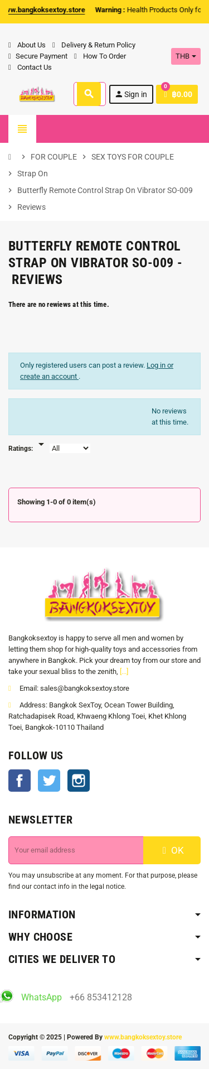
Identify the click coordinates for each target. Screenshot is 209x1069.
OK (171, 850)
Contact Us (30, 67)
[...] (124, 671)
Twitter (49, 780)
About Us (27, 45)
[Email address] (76, 850)
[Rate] (41, 438)
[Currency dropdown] (186, 56)
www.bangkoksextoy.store (143, 1037)
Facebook (19, 780)
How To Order (100, 56)
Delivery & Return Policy (93, 45)
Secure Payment (37, 56)
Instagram (78, 780)
